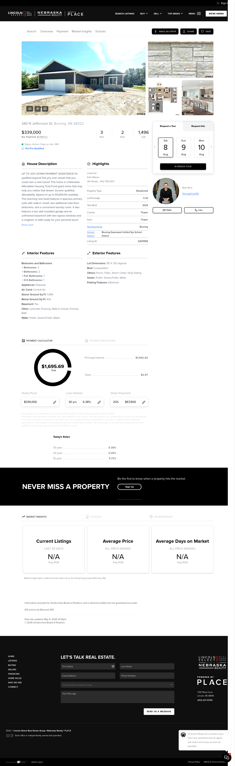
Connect (13, 687)
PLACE (67, 730)
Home (11, 656)
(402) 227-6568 (204, 700)
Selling (12, 669)
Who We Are (15, 682)
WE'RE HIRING (216, 13)
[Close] (228, 733)
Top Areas (175, 13)
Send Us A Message (159, 711)
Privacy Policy (194, 762)
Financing (13, 674)
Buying (12, 665)
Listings (12, 660)
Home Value (14, 678)
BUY (144, 13)
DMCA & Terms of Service (215, 762)
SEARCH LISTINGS (124, 13)
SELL (158, 13)
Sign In (223, 3)
